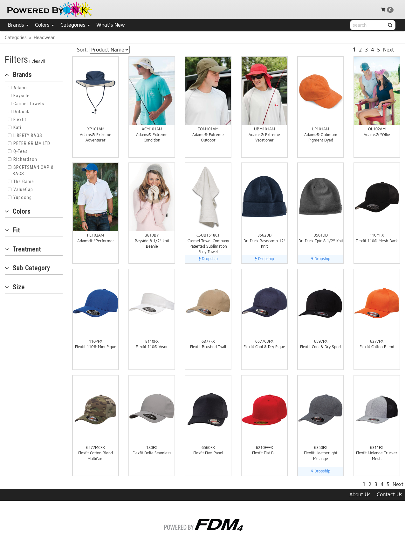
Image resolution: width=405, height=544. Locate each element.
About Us (359, 494)
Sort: (82, 49)
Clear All (38, 61)
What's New (110, 25)
